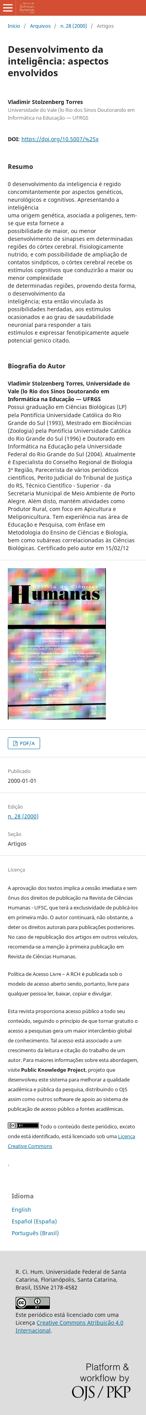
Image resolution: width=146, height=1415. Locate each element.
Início (14, 25)
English (21, 1209)
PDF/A (27, 743)
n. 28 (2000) (73, 25)
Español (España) (34, 1221)
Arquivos (40, 25)
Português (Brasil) (35, 1233)
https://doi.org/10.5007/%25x (60, 139)
